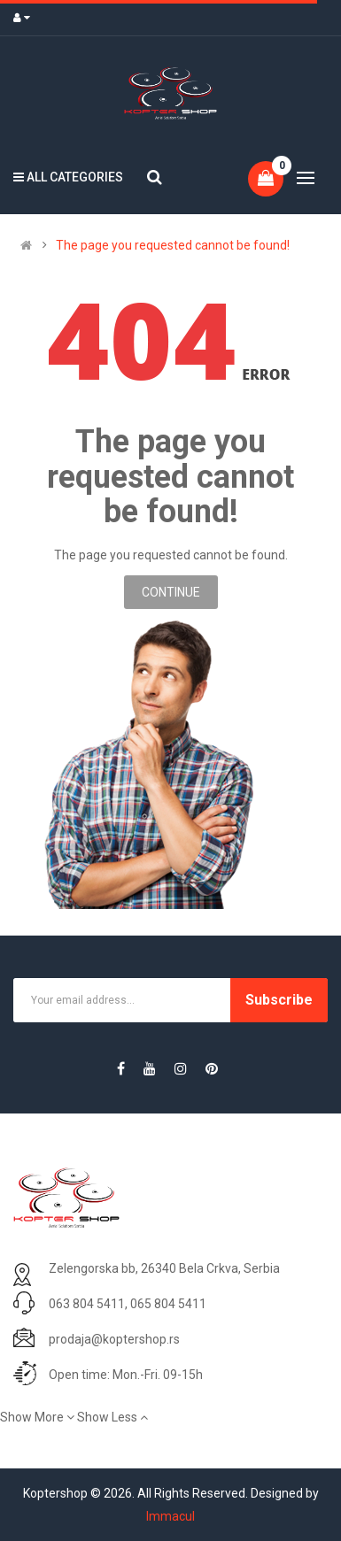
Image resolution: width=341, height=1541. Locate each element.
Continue (171, 592)
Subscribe (279, 999)
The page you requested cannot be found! (173, 245)
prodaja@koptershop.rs (114, 1339)
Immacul (170, 1516)
